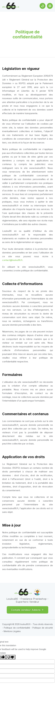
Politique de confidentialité (17, 627)
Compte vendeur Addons (27, 609)
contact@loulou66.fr (12, 260)
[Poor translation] (10, 657)
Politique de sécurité (42, 627)
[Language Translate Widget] (50, 6)
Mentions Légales (12, 631)
